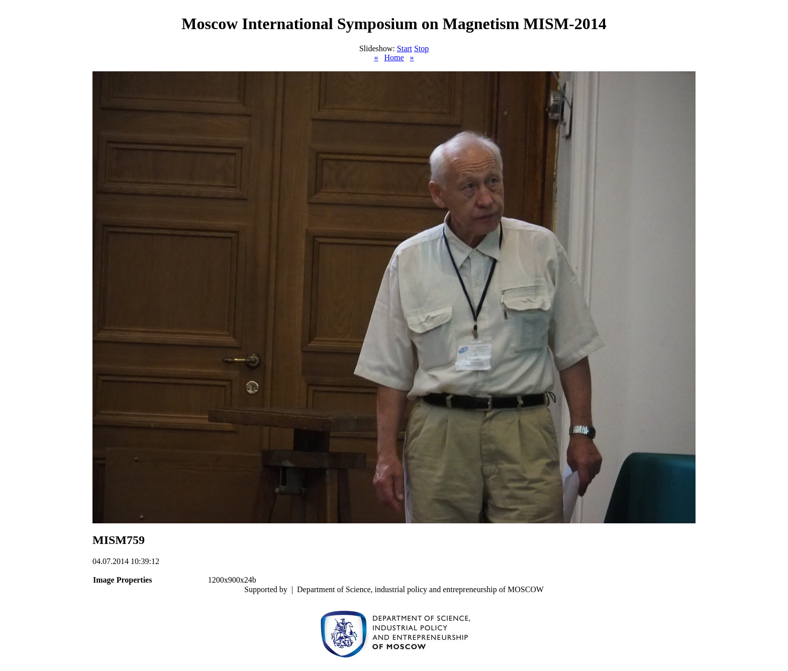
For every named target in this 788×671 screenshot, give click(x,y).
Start (404, 48)
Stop (421, 48)
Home (394, 57)
